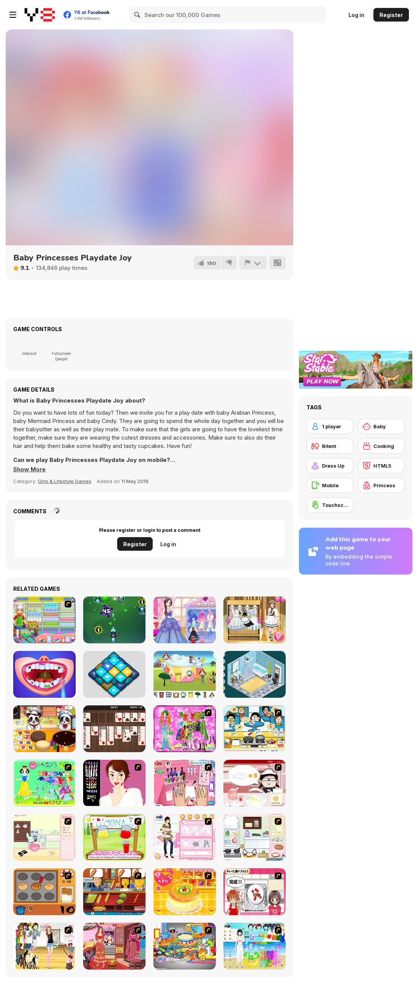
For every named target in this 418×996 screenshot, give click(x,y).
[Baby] (381, 426)
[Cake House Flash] (184, 891)
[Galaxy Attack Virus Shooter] (114, 619)
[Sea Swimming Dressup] (254, 946)
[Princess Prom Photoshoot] (184, 619)
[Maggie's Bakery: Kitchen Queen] (254, 783)
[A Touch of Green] (184, 728)
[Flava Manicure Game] (184, 783)
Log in (356, 15)
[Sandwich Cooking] (254, 837)
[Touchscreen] (330, 505)
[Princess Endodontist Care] (44, 674)
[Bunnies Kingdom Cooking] (44, 837)
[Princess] (381, 485)
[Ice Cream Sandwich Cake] (44, 619)
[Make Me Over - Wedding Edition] (114, 946)
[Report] (252, 263)
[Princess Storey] (44, 783)
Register (391, 15)
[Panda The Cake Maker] (44, 728)
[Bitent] (330, 446)
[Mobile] (330, 485)
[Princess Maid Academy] (254, 619)
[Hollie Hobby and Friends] (114, 837)
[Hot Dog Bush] (114, 891)
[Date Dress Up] (184, 837)
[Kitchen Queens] (254, 891)
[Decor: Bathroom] (254, 674)
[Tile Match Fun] (114, 674)
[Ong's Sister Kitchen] (184, 946)
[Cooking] (44, 891)
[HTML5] (381, 465)
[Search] (137, 14)
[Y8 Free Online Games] (39, 15)
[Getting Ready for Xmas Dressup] (44, 946)
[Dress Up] (330, 465)
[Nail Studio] (114, 783)
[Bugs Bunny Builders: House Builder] (184, 674)
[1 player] (330, 426)
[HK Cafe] (254, 728)
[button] (29, 469)
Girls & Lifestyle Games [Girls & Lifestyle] (64, 481)
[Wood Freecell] (114, 728)
